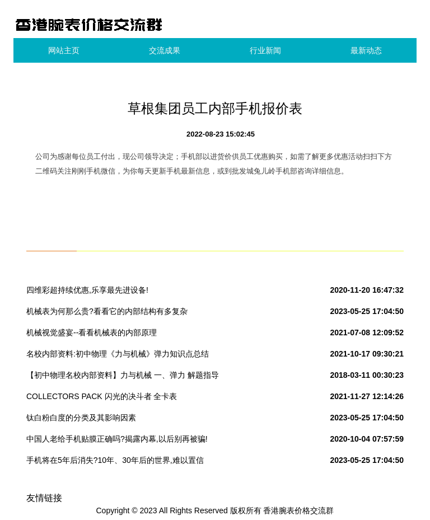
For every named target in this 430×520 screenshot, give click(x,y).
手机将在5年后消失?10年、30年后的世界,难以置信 (115, 460)
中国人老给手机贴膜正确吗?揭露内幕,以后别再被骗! (117, 438)
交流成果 (164, 50)
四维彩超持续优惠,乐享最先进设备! (87, 289)
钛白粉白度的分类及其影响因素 (81, 417)
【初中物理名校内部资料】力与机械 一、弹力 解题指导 (122, 375)
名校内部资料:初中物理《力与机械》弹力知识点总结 (117, 353)
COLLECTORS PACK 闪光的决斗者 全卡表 (101, 396)
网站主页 (64, 50)
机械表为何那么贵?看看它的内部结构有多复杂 (107, 311)
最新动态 (366, 50)
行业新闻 (265, 50)
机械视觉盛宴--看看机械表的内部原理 (91, 332)
